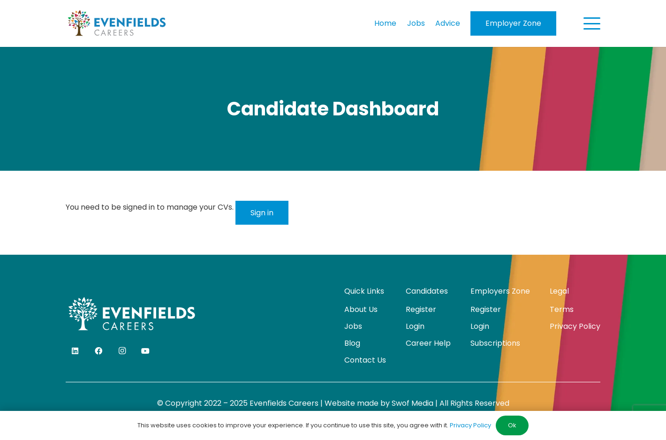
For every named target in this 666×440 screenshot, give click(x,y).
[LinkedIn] (75, 350)
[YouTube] (145, 350)
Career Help (428, 343)
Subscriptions (495, 343)
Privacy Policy (575, 326)
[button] (591, 23)
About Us (361, 309)
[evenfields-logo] (116, 23)
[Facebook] (98, 350)
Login (415, 326)
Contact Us (365, 360)
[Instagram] (122, 350)
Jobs (353, 326)
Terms (562, 309)
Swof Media (412, 403)
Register (421, 309)
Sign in (261, 212)
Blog (352, 343)
